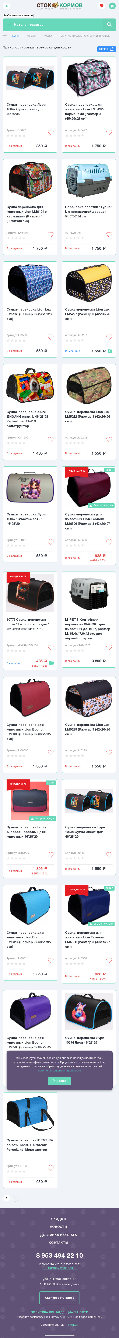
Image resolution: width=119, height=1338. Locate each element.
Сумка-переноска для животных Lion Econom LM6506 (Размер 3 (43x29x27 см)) (87, 521)
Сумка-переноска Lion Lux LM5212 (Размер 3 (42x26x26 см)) (87, 417)
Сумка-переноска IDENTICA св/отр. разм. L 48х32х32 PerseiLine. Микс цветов (30, 1145)
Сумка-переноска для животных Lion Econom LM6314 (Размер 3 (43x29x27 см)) (29, 939)
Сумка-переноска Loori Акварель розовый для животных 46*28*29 (26, 832)
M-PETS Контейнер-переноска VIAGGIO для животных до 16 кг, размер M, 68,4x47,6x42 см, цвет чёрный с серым (87, 629)
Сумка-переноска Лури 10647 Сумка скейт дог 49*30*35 (26, 109)
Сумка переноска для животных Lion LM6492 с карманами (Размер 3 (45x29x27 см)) (85, 111)
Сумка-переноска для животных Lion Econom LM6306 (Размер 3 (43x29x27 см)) (29, 732)
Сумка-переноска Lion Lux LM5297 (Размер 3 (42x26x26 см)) (87, 314)
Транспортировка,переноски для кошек (84, 36)
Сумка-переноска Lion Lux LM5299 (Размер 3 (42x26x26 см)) (87, 730)
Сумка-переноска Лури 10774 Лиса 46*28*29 (84, 1040)
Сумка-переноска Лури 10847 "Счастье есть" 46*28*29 (26, 519)
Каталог (31, 36)
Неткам (73, 1325)
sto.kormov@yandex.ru (60, 1268)
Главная (11, 36)
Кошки (47, 36)
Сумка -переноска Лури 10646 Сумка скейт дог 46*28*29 (85, 832)
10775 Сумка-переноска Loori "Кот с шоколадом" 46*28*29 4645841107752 (28, 624)
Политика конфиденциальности (59, 1312)
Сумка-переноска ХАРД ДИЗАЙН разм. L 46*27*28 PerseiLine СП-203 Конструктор (27, 419)
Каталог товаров (24, 24)
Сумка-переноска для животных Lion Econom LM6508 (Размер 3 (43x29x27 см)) (87, 939)
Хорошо (59, 1081)
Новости (58, 1227)
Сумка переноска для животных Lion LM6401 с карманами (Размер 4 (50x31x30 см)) (27, 214)
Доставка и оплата (58, 1235)
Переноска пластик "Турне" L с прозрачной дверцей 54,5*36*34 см (88, 212)
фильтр (106, 49)
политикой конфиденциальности (59, 1070)
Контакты (58, 1243)
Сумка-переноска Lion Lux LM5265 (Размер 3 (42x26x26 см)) (29, 314)
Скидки (58, 1219)
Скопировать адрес (59, 1298)
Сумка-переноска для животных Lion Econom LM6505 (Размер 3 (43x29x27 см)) (29, 1045)
